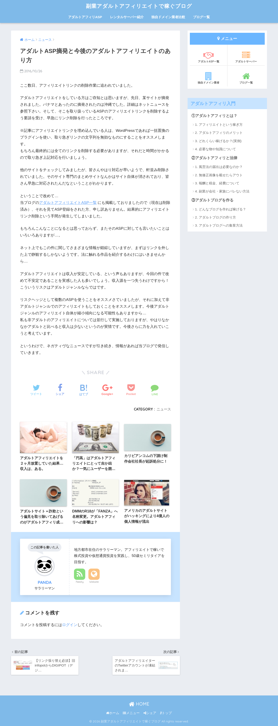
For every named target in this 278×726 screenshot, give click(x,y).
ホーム (112, 713)
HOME (139, 704)
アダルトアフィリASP (85, 17)
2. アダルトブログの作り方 (215, 217)
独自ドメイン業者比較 (168, 17)
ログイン (69, 625)
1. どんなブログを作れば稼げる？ (220, 209)
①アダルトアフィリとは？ (214, 116)
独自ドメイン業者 (208, 78)
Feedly (80, 581)
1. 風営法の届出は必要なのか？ (219, 167)
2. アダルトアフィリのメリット (219, 133)
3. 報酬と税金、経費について (217, 183)
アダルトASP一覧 (208, 57)
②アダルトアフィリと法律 (214, 158)
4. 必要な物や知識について (215, 149)
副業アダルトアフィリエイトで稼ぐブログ (139, 6)
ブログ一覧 (201, 17)
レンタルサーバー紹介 (127, 17)
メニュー (131, 713)
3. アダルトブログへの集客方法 (219, 225)
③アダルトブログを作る (212, 200)
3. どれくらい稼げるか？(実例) (218, 141)
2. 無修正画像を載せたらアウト (219, 175)
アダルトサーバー (246, 57)
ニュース (164, 409)
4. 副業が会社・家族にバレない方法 (222, 191)
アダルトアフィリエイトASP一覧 (67, 203)
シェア (149, 713)
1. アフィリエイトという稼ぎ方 (219, 124)
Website (94, 581)
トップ (166, 713)
